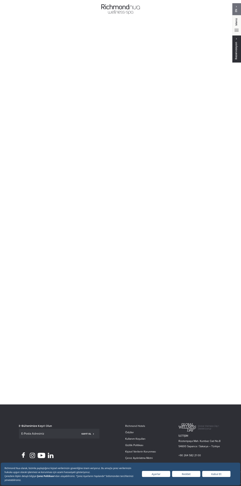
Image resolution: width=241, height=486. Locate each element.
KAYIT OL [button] (88, 434)
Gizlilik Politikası (134, 445)
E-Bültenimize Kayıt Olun (35, 426)
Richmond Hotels (135, 426)
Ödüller (129, 432)
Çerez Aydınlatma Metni (139, 458)
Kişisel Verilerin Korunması (140, 451)
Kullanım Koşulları (135, 438)
